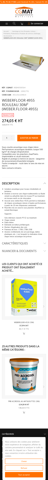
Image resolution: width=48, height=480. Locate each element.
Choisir (24, 461)
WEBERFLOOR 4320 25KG (24, 322)
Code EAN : (7, 95)
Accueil (6, 31)
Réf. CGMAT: (7, 87)
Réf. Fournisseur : (11, 91)
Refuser (24, 468)
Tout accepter (24, 474)
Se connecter (35, 23)
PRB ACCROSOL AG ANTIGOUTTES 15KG (24, 401)
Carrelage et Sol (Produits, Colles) (23, 31)
